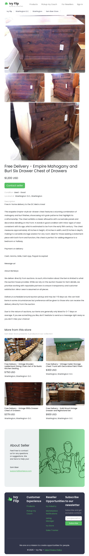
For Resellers (67, 4)
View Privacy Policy (53, 550)
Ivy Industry (51, 506)
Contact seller (14, 185)
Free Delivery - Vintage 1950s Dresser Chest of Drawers (21, 409)
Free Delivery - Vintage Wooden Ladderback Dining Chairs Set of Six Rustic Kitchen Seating (23, 366)
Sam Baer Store (52, 11)
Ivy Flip (9, 11)
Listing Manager (50, 519)
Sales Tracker (52, 530)
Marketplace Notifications (52, 512)
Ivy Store (50, 525)
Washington (37, 11)
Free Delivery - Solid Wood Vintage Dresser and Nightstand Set (61, 409)
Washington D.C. (22, 11)
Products (33, 4)
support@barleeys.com (21, 471)
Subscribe (73, 523)
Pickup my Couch (49, 4)
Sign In (80, 4)
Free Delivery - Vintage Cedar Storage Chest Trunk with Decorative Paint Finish (64, 365)
